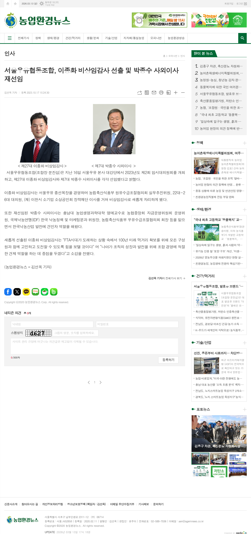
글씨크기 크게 (176, 92)
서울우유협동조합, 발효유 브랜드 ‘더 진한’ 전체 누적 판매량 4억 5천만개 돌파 (221, 94)
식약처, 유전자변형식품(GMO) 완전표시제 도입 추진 (219, 318)
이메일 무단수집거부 (122, 504)
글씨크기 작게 (183, 92)
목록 (147, 92)
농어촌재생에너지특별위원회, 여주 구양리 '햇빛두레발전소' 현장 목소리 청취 (221, 73)
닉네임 (16, 324)
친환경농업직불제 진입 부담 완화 (214, 197)
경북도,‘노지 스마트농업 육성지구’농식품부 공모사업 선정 (219, 397)
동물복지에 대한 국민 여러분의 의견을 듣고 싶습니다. (221, 87)
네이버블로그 (35, 292)
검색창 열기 (242, 38)
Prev (197, 433)
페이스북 (8, 292)
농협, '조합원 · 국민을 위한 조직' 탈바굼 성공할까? (221, 108)
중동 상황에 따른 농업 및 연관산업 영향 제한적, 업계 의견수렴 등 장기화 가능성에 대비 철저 (219, 191)
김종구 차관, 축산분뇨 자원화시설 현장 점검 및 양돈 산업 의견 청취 (221, 66)
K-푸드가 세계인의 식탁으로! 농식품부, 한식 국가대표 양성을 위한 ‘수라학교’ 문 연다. (219, 330)
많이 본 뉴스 (203, 53)
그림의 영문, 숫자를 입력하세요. (74, 332)
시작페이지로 (7, 3)
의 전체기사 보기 (165, 278)
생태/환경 (53, 38)
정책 (38, 38)
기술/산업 (111, 38)
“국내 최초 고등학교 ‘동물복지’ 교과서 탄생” (221, 115)
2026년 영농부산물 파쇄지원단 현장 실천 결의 (219, 257)
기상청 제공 (49, 5)
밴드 (53, 292)
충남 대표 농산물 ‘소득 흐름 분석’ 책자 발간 (219, 385)
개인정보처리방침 (52, 504)
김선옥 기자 (10, 92)
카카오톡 (26, 292)
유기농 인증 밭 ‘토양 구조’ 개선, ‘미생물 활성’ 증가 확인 (219, 251)
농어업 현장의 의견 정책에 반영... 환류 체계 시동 (221, 128)
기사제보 (143, 504)
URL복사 (139, 92)
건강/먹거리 (73, 38)
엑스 (17, 292)
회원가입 (229, 3)
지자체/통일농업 (134, 38)
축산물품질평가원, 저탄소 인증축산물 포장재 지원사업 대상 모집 (221, 101)
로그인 (239, 3)
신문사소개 (10, 504)
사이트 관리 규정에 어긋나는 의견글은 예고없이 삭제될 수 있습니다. (55, 341)
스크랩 (168, 92)
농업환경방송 (176, 38)
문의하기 (158, 504)
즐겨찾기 (15, 3)
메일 (154, 92)
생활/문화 (93, 38)
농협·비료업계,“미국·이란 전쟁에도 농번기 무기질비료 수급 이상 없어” (219, 378)
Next (241, 433)
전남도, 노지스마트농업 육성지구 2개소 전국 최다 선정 (219, 391)
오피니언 (156, 38)
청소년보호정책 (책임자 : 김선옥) (86, 504)
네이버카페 (44, 292)
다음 (100, 382)
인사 (182, 55)
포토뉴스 (203, 409)
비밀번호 (103, 324)
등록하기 (168, 359)
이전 (88, 382)
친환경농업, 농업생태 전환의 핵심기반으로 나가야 (219, 263)
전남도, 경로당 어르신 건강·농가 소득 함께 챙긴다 (219, 324)
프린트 (161, 92)
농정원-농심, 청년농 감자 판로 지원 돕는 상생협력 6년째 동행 (221, 80)
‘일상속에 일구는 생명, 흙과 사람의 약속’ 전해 (221, 121)
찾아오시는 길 (29, 504)
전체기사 (23, 38)
